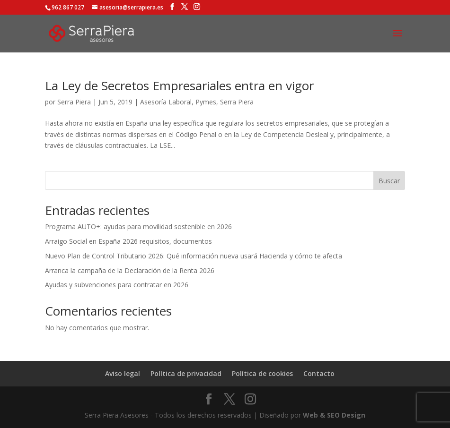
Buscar (389, 180)
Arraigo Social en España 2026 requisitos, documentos (128, 241)
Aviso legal (122, 373)
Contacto (319, 373)
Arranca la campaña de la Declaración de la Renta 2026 (129, 270)
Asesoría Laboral (166, 101)
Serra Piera (74, 101)
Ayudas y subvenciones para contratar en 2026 (116, 284)
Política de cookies (262, 373)
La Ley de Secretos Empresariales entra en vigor (179, 85)
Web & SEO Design (334, 415)
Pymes (205, 101)
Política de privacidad (185, 373)
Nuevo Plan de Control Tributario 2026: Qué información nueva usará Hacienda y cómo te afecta (193, 255)
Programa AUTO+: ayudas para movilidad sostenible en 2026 (138, 226)
